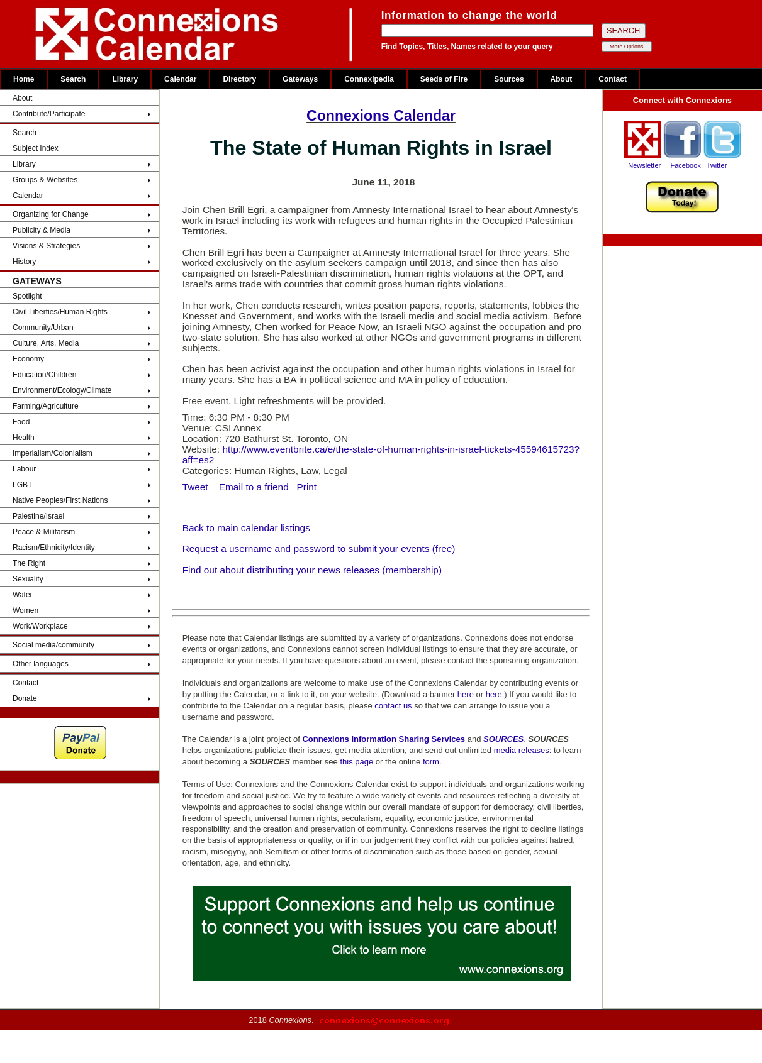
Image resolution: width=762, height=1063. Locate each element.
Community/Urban (43, 327)
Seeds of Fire (444, 79)
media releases (521, 750)
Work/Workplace (40, 626)
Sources (509, 79)
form (431, 761)
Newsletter (644, 165)
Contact (612, 79)
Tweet (196, 487)
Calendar (180, 79)
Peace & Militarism (44, 531)
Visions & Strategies (46, 245)
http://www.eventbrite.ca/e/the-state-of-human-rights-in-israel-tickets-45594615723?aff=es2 (381, 454)
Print (307, 487)
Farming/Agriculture (46, 406)
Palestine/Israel (38, 516)
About (562, 79)
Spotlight (27, 296)
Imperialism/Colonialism (52, 453)
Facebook (685, 165)
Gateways (300, 79)
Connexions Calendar (381, 115)
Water (23, 594)
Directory (239, 79)
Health (24, 437)
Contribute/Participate (49, 113)
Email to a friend (254, 487)
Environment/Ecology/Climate (62, 390)
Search (73, 79)
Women (25, 610)
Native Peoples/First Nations (60, 500)
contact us (393, 705)
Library (125, 79)
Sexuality (28, 579)
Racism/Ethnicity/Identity (54, 547)
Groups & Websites (45, 179)
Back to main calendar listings (246, 527)
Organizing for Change (51, 214)
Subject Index (36, 148)
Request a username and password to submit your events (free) (319, 548)
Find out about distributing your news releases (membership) (312, 570)
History (24, 261)
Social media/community (53, 645)
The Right (29, 563)
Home (23, 79)
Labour (24, 469)
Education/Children (44, 374)
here (465, 694)
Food (21, 421)
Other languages (41, 663)
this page (356, 761)
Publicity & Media (41, 230)
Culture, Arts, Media (46, 343)
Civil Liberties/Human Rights (60, 311)
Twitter (717, 165)
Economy (28, 359)
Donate (25, 698)
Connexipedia (369, 79)
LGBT (22, 484)
